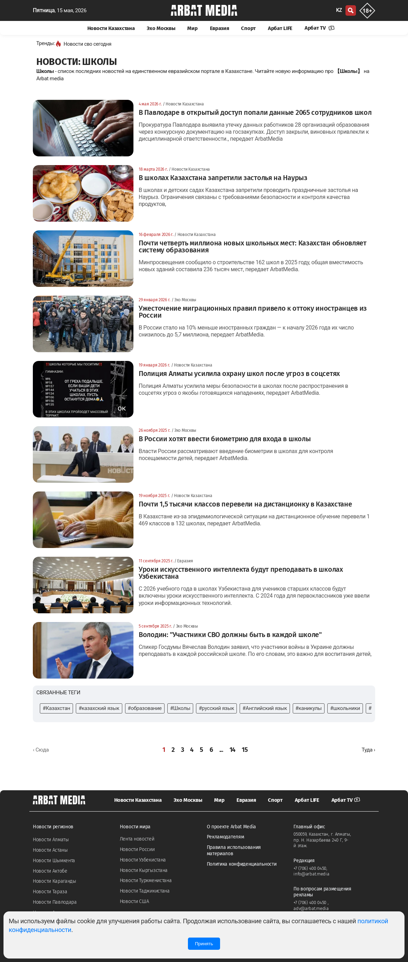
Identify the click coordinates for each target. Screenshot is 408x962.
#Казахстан (56, 708)
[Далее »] (368, 750)
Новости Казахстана (111, 28)
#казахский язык (99, 708)
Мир (192, 28)
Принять (204, 943)
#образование (145, 708)
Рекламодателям (225, 837)
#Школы (180, 708)
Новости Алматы (51, 840)
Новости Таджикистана (145, 891)
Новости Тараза (50, 892)
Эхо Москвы (161, 28)
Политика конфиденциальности (242, 864)
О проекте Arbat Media (231, 827)
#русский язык (216, 708)
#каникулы (309, 708)
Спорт (248, 28)
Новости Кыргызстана (144, 870)
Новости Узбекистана (143, 860)
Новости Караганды (54, 881)
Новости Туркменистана (146, 880)
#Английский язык (264, 708)
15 (245, 750)
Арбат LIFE (280, 28)
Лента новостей (137, 839)
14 (232, 750)
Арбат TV (320, 28)
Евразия (219, 28)
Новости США (134, 901)
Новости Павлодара (55, 902)
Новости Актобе (50, 871)
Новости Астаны (50, 850)
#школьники (345, 708)
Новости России (137, 849)
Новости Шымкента (54, 861)
